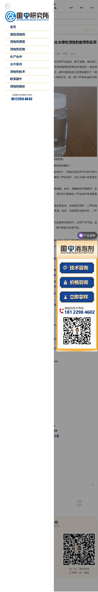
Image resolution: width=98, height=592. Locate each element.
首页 (13, 27)
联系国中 (16, 79)
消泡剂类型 (17, 42)
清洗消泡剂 (17, 34)
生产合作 (16, 56)
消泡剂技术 (17, 72)
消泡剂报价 (17, 86)
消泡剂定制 (17, 49)
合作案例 (16, 64)
